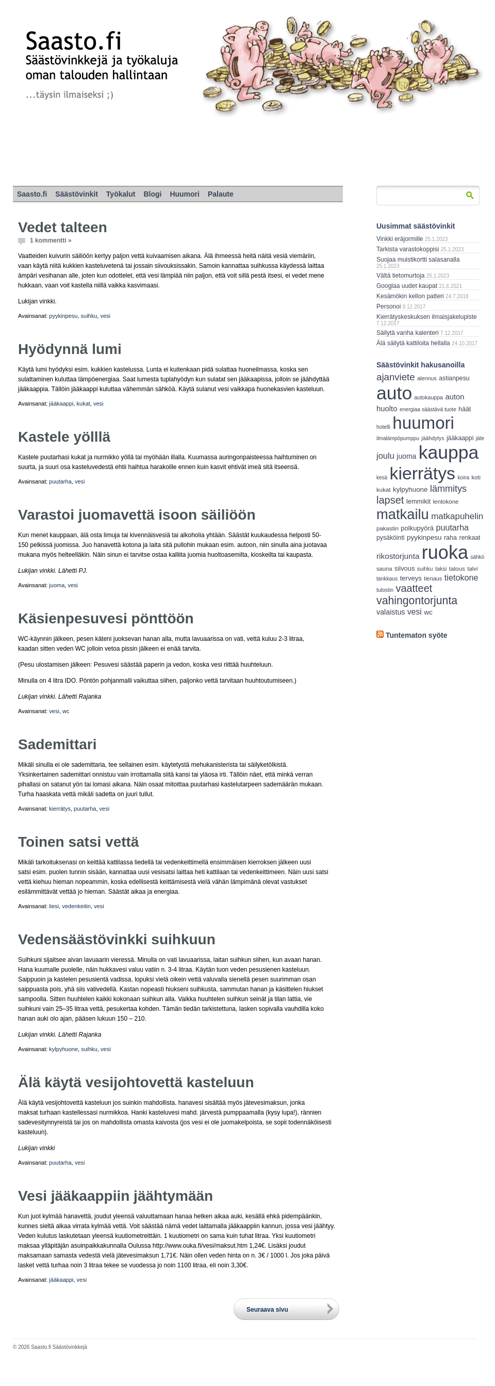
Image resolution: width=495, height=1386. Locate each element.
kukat (83, 403)
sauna (384, 569)
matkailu (402, 514)
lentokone (446, 501)
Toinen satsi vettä (78, 842)
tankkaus (387, 579)
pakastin (387, 528)
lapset (390, 500)
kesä (381, 477)
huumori (423, 422)
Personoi (388, 306)
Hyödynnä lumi (70, 349)
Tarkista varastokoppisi (407, 249)
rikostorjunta (397, 556)
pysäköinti (390, 537)
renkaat (470, 537)
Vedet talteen (62, 227)
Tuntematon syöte (417, 635)
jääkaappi (61, 403)
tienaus (433, 578)
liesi (54, 906)
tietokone (461, 577)
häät (464, 409)
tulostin (384, 590)
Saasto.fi (32, 194)
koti (475, 477)
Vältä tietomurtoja (400, 275)
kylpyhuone (63, 1049)
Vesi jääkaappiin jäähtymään (115, 1196)
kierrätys (60, 808)
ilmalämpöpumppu (397, 438)
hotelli (383, 427)
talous (457, 568)
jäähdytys (432, 438)
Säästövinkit (76, 194)
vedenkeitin (76, 906)
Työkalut (121, 194)
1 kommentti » (51, 240)
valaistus (390, 612)
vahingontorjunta (416, 600)
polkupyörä (417, 528)
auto (394, 393)
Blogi (152, 194)
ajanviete (395, 377)
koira (463, 477)
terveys (411, 578)
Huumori (185, 194)
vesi (105, 316)
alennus (427, 378)
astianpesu (454, 378)
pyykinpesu (63, 316)
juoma (56, 585)
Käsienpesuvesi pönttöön (106, 618)
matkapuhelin (457, 516)
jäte (480, 438)
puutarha (60, 481)
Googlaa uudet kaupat (406, 285)
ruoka (445, 552)
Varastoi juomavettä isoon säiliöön (137, 515)
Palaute (221, 194)
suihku (89, 316)
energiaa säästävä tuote (428, 409)
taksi (441, 569)
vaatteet (414, 588)
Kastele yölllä (64, 437)
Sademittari (57, 744)
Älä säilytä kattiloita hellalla (413, 343)
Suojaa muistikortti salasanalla (417, 259)
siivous (404, 568)
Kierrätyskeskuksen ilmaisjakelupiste (426, 316)
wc (65, 711)
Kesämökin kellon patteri (410, 296)
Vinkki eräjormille (399, 239)
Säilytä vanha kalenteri (407, 332)
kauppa (449, 452)
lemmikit (418, 501)
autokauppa (429, 397)
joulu (385, 456)
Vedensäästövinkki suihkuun (117, 939)
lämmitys (448, 489)
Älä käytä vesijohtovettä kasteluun (136, 1082)
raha (450, 537)
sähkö (477, 557)
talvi (472, 569)
